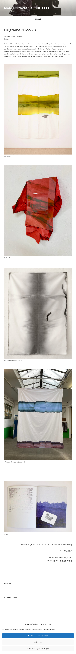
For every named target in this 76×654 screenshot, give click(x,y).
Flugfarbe (12, 597)
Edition (6, 534)
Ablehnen (38, 642)
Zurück (7, 583)
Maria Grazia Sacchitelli (26, 8)
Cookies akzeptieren (38, 636)
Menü (38, 19)
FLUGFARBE (66, 551)
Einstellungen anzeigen (38, 648)
